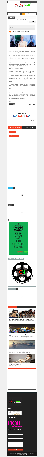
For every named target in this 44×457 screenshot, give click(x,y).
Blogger (25, 19)
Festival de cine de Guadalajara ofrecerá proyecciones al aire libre (21, 334)
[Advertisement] (22, 176)
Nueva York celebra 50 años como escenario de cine (19, 350)
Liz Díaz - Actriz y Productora (15, 364)
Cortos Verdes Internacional (22, 453)
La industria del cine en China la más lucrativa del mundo (20, 319)
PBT (26, 454)
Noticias (11, 27)
